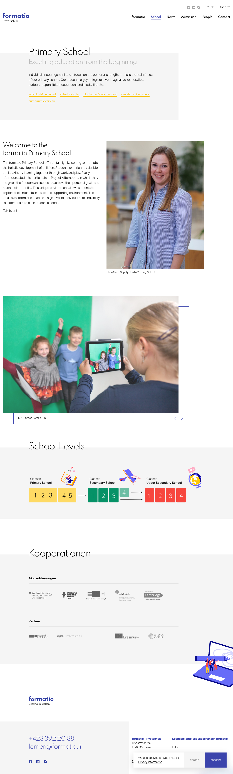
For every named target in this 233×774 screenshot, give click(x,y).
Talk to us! (10, 211)
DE (212, 7)
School (156, 17)
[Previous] (176, 418)
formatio (138, 17)
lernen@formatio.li (55, 747)
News (171, 17)
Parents (225, 7)
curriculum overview (42, 101)
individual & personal (42, 94)
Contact (224, 17)
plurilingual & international (100, 94)
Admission (189, 17)
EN (208, 7)
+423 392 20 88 (51, 739)
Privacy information (150, 762)
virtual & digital (69, 94)
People (207, 17)
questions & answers (135, 94)
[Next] (181, 418)
